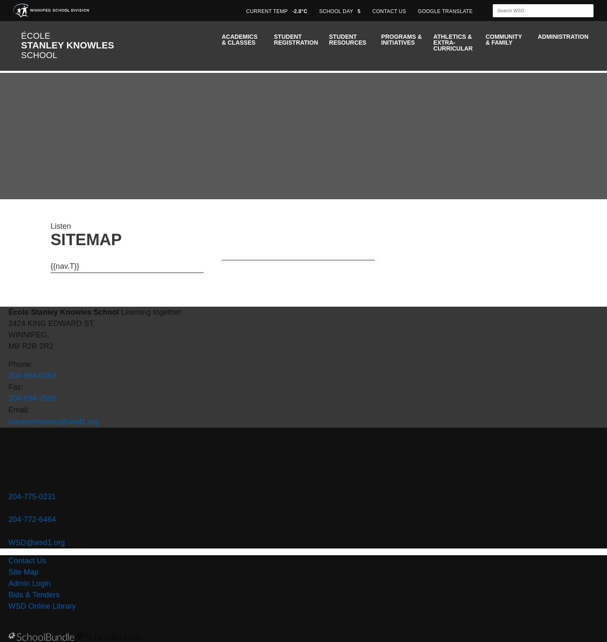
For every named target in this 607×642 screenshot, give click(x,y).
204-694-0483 (32, 376)
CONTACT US (389, 11)
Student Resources (348, 39)
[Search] (536, 10)
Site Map (23, 572)
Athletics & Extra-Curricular (453, 42)
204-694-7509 (32, 398)
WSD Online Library (42, 606)
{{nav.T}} (65, 266)
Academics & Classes (240, 39)
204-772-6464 (32, 519)
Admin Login (29, 583)
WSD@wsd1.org (36, 542)
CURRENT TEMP (276, 11)
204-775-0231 (32, 496)
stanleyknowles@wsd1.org (53, 421)
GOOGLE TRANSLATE (446, 11)
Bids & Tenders (33, 595)
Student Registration (296, 39)
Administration (563, 36)
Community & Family (504, 39)
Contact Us (27, 560)
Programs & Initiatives (401, 39)
